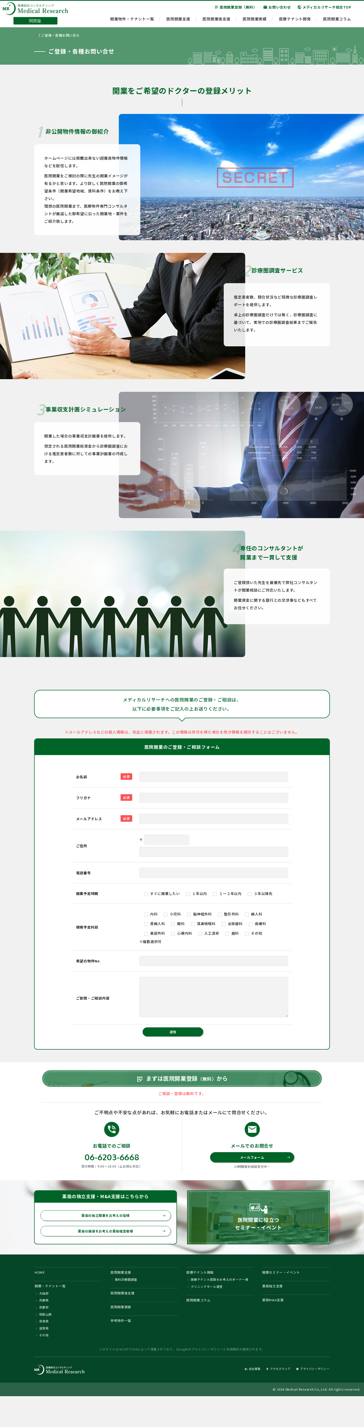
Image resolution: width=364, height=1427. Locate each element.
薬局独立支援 (275, 1310)
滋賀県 (44, 1357)
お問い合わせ (277, 9)
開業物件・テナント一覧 (132, 21)
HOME (41, 1295)
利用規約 (232, 1379)
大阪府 (44, 1319)
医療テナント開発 (295, 21)
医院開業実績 (255, 21)
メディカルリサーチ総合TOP (324, 9)
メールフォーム (264, 1176)
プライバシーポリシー (207, 1379)
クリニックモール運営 (207, 1311)
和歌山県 (45, 1342)
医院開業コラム (337, 21)
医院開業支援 (178, 21)
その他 (44, 1364)
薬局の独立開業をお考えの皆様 (120, 1236)
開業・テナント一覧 (53, 1310)
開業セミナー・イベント (284, 1295)
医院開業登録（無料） (235, 9)
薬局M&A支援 (275, 1325)
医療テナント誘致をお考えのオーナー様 (220, 1303)
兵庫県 (44, 1326)
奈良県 (44, 1349)
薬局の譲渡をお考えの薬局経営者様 (119, 1252)
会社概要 (239, 1398)
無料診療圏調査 (126, 1303)
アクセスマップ (269, 1398)
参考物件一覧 (123, 1349)
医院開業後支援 (216, 21)
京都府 (44, 1334)
